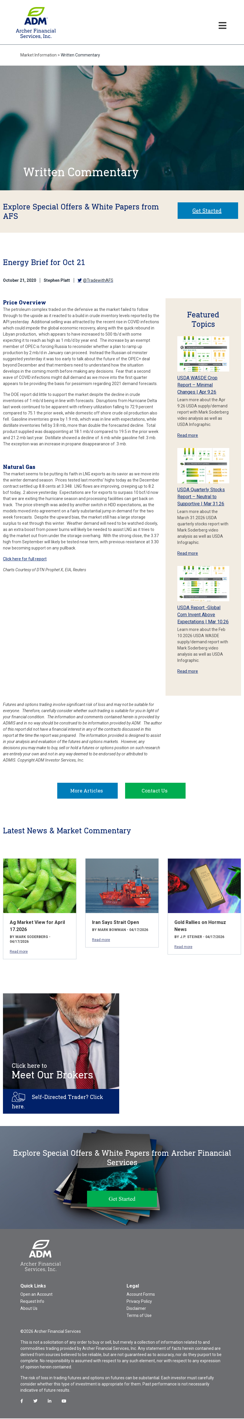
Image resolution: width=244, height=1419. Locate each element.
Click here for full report (25, 559)
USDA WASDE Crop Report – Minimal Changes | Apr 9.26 (197, 385)
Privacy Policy (139, 1302)
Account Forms (141, 1295)
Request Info (32, 1302)
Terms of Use (139, 1316)
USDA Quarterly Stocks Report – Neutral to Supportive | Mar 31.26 (201, 497)
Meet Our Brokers (52, 1072)
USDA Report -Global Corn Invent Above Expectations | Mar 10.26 (203, 614)
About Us (28, 1309)
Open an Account (36, 1295)
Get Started (207, 210)
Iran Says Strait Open (115, 923)
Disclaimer (136, 1309)
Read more (187, 435)
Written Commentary (80, 55)
